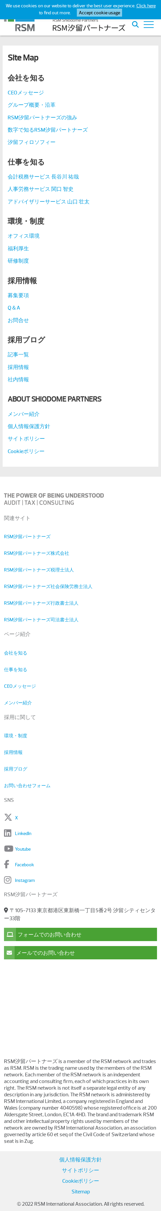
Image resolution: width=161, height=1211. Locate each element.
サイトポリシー (26, 439)
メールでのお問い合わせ (39, 952)
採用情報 (18, 367)
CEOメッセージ (26, 93)
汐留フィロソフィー (32, 142)
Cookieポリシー (26, 451)
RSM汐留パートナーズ (27, 536)
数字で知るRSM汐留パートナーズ (48, 130)
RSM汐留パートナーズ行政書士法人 (41, 603)
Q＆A (14, 308)
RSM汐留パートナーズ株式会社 (36, 553)
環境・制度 (15, 735)
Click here (146, 5)
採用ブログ (15, 769)
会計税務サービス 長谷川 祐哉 (43, 177)
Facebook (24, 864)
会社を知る (15, 653)
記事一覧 (18, 355)
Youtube (23, 849)
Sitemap (81, 1192)
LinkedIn (23, 833)
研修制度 (18, 261)
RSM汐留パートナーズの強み (42, 118)
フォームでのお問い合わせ (42, 934)
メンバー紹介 (24, 414)
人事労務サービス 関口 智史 (41, 189)
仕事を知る (15, 669)
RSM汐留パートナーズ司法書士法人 (41, 619)
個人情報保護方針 (29, 426)
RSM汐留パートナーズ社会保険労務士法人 (48, 586)
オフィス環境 (24, 236)
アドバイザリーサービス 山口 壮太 (48, 202)
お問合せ (18, 320)
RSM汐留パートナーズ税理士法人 (39, 569)
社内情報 (18, 380)
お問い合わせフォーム (27, 785)
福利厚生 (18, 249)
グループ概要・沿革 (32, 105)
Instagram (25, 880)
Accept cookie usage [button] (99, 12)
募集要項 (18, 296)
